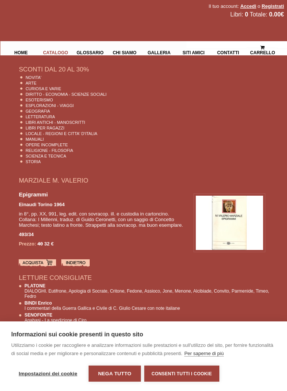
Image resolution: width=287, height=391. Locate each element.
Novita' (33, 77)
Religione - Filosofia (49, 150)
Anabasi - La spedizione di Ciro (55, 317)
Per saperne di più (204, 354)
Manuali (34, 139)
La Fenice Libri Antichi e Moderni (65, 11)
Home (21, 52)
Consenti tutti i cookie (182, 373)
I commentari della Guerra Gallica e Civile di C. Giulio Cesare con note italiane (102, 305)
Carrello (262, 47)
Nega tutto (114, 373)
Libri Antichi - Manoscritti (55, 122)
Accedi (248, 6)
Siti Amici (194, 52)
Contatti (228, 52)
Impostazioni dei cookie (48, 373)
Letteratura (40, 116)
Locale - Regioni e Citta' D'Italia (61, 133)
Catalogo (55, 52)
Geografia (37, 111)
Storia (33, 161)
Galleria (159, 52)
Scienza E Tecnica (45, 156)
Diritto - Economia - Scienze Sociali (66, 94)
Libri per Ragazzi (44, 128)
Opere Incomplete (46, 145)
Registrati (273, 6)
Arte (30, 83)
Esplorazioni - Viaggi (49, 105)
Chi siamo (124, 52)
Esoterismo (39, 100)
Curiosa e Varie (43, 88)
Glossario (90, 52)
